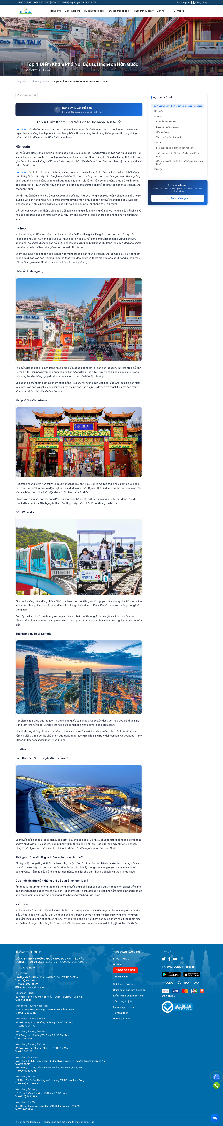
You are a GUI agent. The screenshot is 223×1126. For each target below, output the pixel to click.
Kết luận (158, 169)
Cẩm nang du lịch (40, 81)
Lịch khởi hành (72, 10)
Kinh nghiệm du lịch (123, 1007)
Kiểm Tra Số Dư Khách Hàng (128, 995)
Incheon (158, 116)
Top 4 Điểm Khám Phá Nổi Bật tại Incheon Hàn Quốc (177, 106)
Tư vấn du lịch (120, 1012)
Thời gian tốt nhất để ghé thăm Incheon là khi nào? (177, 154)
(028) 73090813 (25, 1012)
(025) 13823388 (25, 1070)
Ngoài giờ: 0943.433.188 (83, 2)
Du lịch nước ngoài (94, 10)
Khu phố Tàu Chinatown (167, 127)
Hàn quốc (158, 111)
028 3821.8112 (41, 2)
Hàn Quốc (21, 129)
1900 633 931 (125, 970)
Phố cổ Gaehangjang (166, 121)
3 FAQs (157, 142)
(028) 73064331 (25, 1025)
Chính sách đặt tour (124, 984)
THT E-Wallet (176, 10)
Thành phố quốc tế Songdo (169, 137)
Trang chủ (55, 10)
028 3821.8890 (59, 2)
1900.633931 (24, 2)
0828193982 (23, 999)
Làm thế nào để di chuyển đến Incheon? (175, 148)
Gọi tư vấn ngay (177, 198)
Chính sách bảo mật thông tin (129, 989)
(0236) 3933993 (26, 1096)
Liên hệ (160, 10)
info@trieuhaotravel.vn (30, 987)
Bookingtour (183, 2)
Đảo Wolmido (162, 132)
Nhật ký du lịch (121, 1018)
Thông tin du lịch (143, 10)
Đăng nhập (200, 2)
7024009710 (24, 1109)
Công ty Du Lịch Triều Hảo (80, 1121)
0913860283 (24, 1051)
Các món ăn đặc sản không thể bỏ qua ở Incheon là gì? (179, 162)
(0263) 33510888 (26, 1083)
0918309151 (23, 1064)
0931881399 (23, 1038)
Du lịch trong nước (119, 10)
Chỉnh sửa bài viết (26, 95)
